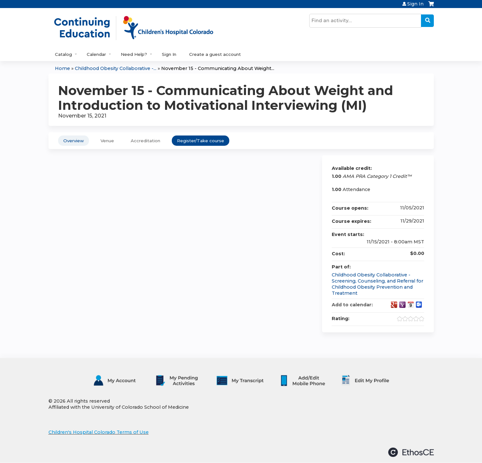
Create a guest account (215, 54)
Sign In (415, 4)
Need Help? (134, 54)
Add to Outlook (419, 304)
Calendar (96, 54)
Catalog (63, 54)
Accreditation (145, 140)
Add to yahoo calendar (402, 304)
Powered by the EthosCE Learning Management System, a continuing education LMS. (411, 452)
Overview (73, 140)
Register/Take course (200, 140)
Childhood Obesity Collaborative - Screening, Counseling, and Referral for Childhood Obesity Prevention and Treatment (377, 284)
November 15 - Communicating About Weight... (217, 68)
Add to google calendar (394, 304)
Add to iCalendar (411, 304)
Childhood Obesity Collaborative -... (115, 68)
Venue (107, 140)
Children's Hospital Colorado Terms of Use (98, 432)
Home (62, 68)
